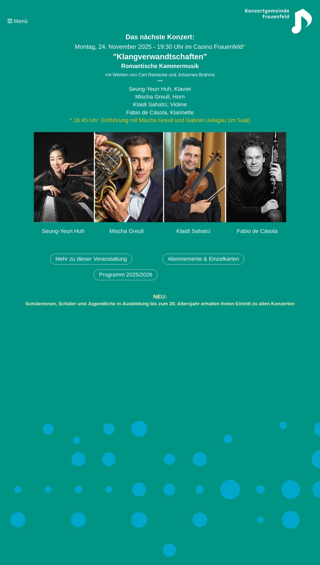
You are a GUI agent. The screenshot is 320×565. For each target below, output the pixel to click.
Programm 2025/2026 (125, 274)
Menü (18, 21)
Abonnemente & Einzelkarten (203, 259)
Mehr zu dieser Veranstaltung (91, 259)
